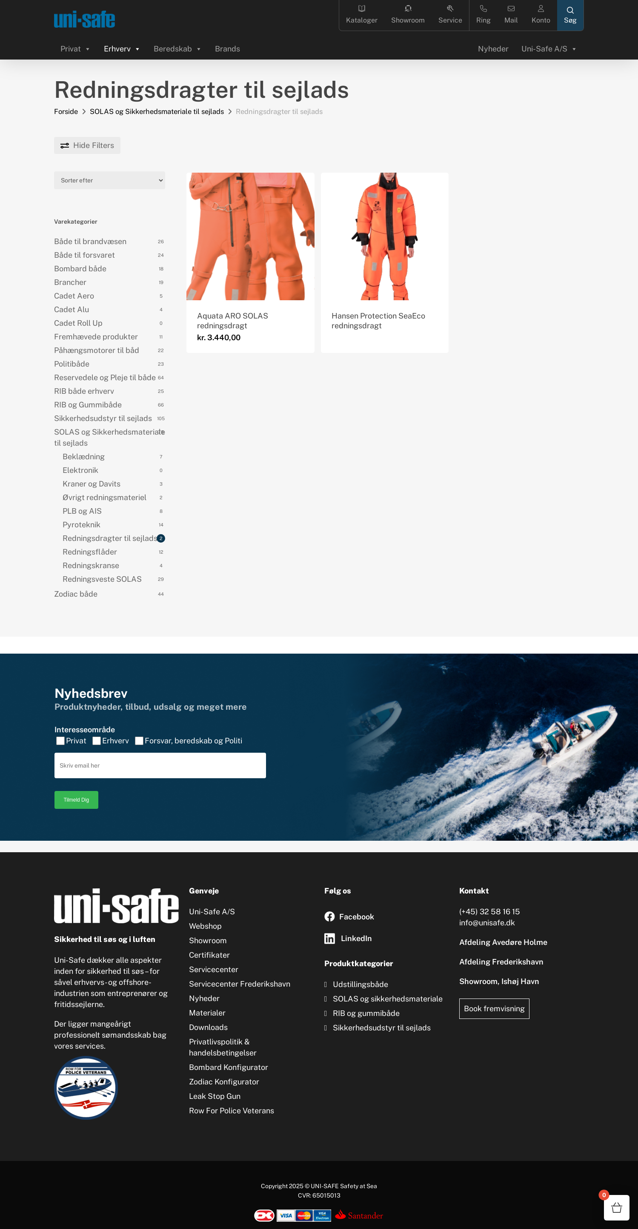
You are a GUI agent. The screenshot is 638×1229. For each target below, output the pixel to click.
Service (450, 14)
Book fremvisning (494, 1008)
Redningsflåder (90, 551)
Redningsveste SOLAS (102, 579)
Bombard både (80, 268)
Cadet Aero (74, 295)
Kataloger (362, 14)
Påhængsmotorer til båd (96, 350)
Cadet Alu (71, 309)
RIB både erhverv (84, 391)
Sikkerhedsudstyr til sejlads (103, 418)
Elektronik (80, 470)
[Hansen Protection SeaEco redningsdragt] (385, 236)
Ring (483, 14)
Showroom (408, 14)
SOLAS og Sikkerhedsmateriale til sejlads (157, 111)
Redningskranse (91, 565)
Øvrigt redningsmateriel (104, 497)
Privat (75, 48)
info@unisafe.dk (487, 922)
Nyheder (493, 48)
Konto (541, 14)
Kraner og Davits (91, 483)
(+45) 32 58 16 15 (489, 911)
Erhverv (122, 48)
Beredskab (178, 48)
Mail (511, 14)
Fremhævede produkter (96, 336)
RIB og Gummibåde (88, 404)
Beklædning (84, 456)
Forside (66, 111)
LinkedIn (356, 938)
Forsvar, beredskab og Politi (193, 730)
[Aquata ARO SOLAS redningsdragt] (250, 236)
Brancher (70, 282)
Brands (227, 48)
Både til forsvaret (84, 254)
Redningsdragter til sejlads (110, 538)
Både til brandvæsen (90, 241)
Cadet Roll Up (78, 323)
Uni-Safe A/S (549, 48)
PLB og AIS (82, 510)
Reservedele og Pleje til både (105, 377)
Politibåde (71, 363)
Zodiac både (75, 593)
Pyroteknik (81, 524)
